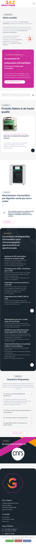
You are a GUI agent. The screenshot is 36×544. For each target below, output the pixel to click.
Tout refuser (18, 540)
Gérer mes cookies (7, 509)
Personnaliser (27, 540)
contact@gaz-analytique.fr (11, 529)
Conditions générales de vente (10, 503)
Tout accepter (9, 540)
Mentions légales (6, 505)
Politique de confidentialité (9, 507)
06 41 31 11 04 (9, 534)
